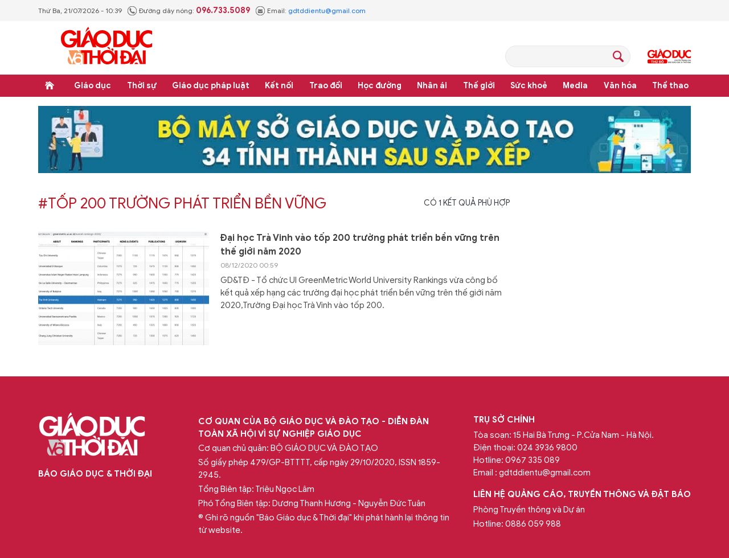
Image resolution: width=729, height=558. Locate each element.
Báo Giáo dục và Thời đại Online (106, 47)
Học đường (380, 86)
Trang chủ (49, 85)
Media (575, 86)
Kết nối (279, 86)
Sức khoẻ (528, 86)
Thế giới (479, 86)
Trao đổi (325, 86)
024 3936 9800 (547, 447)
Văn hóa (620, 86)
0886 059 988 (533, 524)
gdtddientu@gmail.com (327, 10)
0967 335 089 (532, 460)
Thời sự (142, 86)
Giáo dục (92, 86)
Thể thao (670, 86)
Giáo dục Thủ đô (669, 56)
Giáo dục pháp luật (210, 86)
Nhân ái (432, 86)
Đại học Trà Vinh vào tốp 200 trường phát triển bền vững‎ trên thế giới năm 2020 (359, 244)
